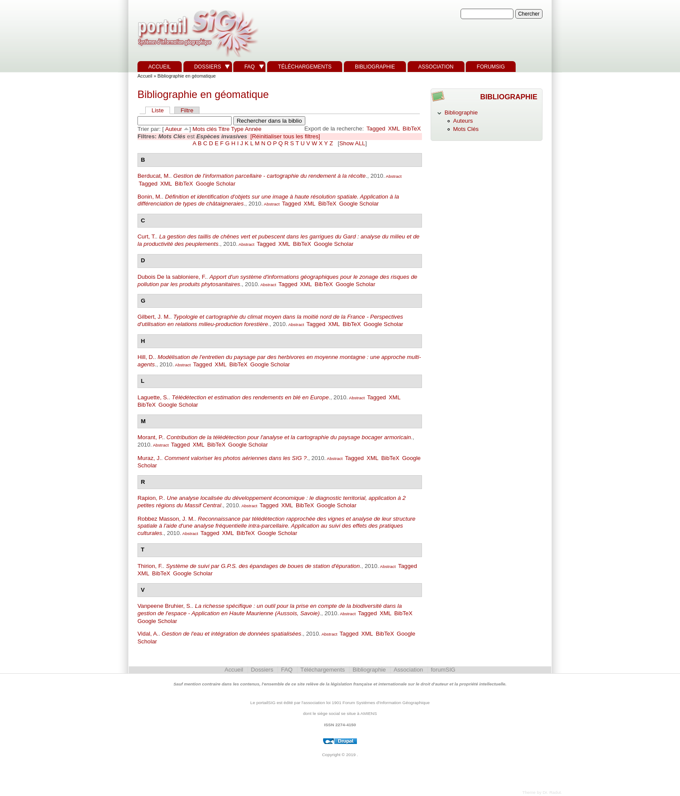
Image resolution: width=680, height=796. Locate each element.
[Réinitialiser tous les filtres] (285, 136)
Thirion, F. (150, 566)
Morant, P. (150, 437)
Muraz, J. (149, 458)
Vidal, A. (147, 633)
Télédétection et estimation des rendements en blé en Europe (250, 397)
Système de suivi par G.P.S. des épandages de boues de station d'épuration (263, 566)
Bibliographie (375, 67)
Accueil (159, 67)
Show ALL (352, 143)
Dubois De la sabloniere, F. (171, 277)
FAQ (249, 67)
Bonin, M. (149, 196)
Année (253, 129)
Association (436, 67)
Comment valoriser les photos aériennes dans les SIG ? (235, 458)
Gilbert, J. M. (153, 316)
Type (237, 129)
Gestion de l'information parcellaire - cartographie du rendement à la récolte (269, 176)
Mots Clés (466, 129)
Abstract (393, 176)
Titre (223, 129)
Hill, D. (145, 357)
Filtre (186, 110)
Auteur (173, 129)
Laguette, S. (153, 397)
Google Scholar (215, 183)
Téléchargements (304, 67)
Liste (158, 110)
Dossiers (207, 67)
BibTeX (411, 128)
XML (394, 128)
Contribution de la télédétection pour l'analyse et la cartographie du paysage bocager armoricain (289, 437)
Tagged (376, 128)
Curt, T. (146, 236)
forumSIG (491, 67)
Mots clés (205, 129)
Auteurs (463, 120)
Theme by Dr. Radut (541, 792)
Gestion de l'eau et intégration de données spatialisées (231, 633)
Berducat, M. (153, 176)
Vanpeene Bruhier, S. (164, 606)
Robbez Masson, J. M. (166, 518)
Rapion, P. (150, 498)
